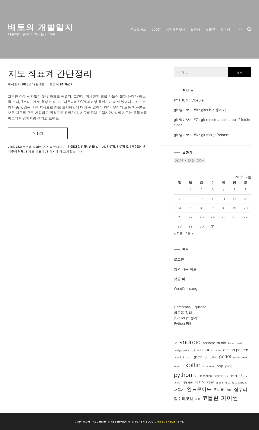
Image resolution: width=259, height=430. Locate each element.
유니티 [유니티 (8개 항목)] (219, 389)
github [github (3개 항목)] (214, 357)
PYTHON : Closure (189, 100)
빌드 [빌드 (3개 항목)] (227, 382)
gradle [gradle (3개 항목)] (236, 357)
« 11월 (178, 233)
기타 (239, 29)
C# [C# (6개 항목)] (207, 350)
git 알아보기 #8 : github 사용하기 (200, 110)
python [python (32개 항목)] (183, 374)
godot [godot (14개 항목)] (225, 356)
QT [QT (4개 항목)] (196, 375)
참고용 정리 (183, 312)
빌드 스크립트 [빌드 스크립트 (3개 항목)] (239, 382)
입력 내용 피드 (185, 269)
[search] (249, 29)
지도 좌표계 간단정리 (50, 72)
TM (85, 146)
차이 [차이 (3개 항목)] (197, 399)
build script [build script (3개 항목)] (197, 350)
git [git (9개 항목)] (206, 356)
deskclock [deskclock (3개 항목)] (179, 357)
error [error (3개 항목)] (189, 357)
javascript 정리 (185, 318)
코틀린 (210, 29)
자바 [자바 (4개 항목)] (229, 390)
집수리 (225, 29)
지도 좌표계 (36, 151)
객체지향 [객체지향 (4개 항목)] (187, 382)
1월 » (190, 233)
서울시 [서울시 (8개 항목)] (179, 389)
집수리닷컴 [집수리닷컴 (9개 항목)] (183, 398)
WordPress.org (185, 288)
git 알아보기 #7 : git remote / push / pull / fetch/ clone (212, 122)
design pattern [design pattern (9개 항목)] (235, 350)
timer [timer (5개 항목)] (233, 375)
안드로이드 (138, 29)
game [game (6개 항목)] (198, 357)
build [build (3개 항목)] (239, 343)
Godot (156, 29)
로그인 (179, 259)
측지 (52, 151)
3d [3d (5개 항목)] (175, 343)
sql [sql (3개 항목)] (226, 376)
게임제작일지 (175, 29)
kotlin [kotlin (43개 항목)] (193, 365)
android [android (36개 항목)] (190, 342)
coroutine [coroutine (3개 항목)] (216, 350)
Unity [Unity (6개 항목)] (243, 376)
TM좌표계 (98, 146)
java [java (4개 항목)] (244, 357)
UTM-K (123, 146)
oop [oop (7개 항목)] (220, 366)
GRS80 (74, 146)
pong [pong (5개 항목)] (228, 366)
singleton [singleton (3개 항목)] (218, 376)
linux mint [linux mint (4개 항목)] (209, 366)
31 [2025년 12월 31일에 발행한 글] (212, 226)
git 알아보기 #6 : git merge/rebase (201, 135)
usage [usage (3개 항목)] (177, 382)
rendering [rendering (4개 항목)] (206, 375)
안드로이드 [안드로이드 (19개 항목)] (199, 389)
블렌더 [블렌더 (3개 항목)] (219, 382)
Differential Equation (190, 307)
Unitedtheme (165, 421)
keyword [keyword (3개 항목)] (178, 366)
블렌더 (195, 29)
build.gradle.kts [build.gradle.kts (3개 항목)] (181, 350)
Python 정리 (183, 323)
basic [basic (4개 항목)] (231, 343)
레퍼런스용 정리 (27, 146)
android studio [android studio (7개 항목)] (214, 343)
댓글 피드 (181, 279)
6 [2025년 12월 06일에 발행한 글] (245, 190)
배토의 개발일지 (41, 26)
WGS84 (137, 146)
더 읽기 (37, 133)
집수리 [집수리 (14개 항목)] (240, 389)
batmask (66, 84)
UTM (112, 146)
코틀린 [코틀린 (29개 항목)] (210, 397)
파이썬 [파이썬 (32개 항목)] (229, 397)
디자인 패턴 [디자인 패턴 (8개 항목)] (204, 382)
